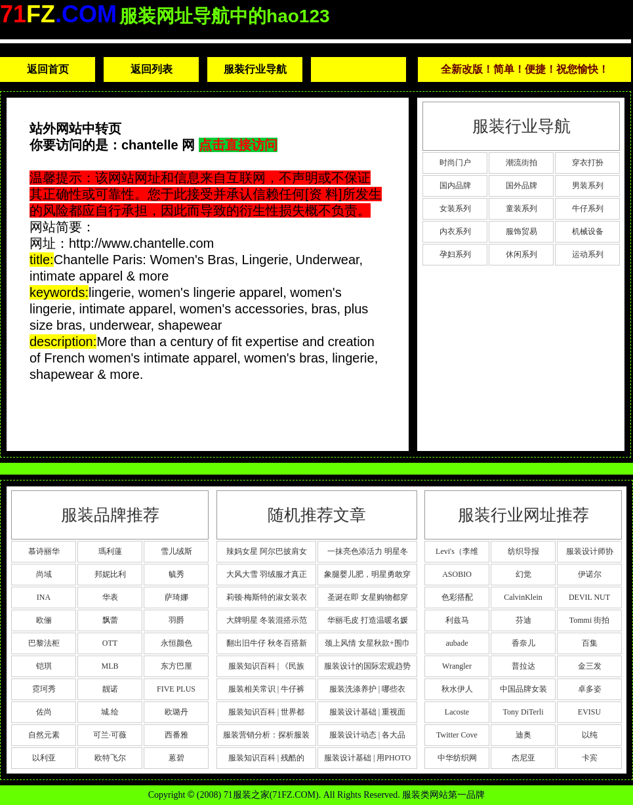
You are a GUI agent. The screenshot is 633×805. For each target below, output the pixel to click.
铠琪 (44, 666)
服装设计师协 (589, 551)
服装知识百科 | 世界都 (266, 712)
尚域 (44, 574)
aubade (457, 643)
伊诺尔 (590, 574)
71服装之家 (247, 795)
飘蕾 (110, 620)
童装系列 (521, 208)
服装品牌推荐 (110, 515)
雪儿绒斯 (176, 551)
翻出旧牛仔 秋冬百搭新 (266, 643)
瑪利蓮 (110, 551)
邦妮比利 (110, 574)
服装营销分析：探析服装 (266, 734)
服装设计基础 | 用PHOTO (367, 757)
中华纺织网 (457, 757)
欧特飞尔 (110, 757)
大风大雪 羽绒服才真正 (266, 574)
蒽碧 (176, 757)
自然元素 (44, 734)
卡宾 (590, 757)
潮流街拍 (521, 162)
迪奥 (523, 734)
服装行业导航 (255, 69)
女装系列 (455, 208)
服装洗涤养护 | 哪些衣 (367, 689)
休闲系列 (521, 254)
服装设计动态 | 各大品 (367, 734)
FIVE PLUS (176, 689)
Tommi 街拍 (589, 620)
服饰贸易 (521, 231)
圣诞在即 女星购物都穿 (367, 597)
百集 (590, 643)
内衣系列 (455, 231)
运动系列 (587, 254)
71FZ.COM (294, 795)
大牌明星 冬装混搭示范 (266, 620)
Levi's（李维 (457, 551)
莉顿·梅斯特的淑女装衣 (266, 597)
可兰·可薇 (110, 734)
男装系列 (587, 185)
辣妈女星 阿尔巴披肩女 (266, 551)
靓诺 (110, 689)
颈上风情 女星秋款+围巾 (367, 643)
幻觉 (523, 574)
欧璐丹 (176, 712)
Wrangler (457, 666)
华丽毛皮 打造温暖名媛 (367, 620)
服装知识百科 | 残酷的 (266, 757)
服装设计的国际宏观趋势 (367, 666)
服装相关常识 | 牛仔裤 (266, 689)
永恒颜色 (176, 643)
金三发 (590, 666)
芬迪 (523, 620)
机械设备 (587, 231)
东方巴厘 (176, 666)
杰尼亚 (523, 757)
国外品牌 (521, 185)
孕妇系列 (455, 254)
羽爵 (176, 620)
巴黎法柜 (44, 643)
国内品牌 (455, 185)
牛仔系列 (587, 208)
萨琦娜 (176, 597)
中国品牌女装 (523, 689)
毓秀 (176, 574)
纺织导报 (523, 551)
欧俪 (44, 620)
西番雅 (176, 734)
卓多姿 (590, 689)
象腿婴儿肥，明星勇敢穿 (367, 574)
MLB (109, 666)
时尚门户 (455, 162)
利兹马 (457, 620)
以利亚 (44, 757)
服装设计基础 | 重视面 (367, 712)
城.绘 (110, 712)
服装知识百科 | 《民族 (266, 666)
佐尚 (44, 712)
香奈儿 (523, 643)
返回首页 (48, 69)
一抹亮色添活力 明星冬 (367, 551)
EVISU (589, 712)
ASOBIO (457, 574)
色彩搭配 (457, 597)
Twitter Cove (457, 734)
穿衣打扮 (587, 162)
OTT (109, 643)
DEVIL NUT (589, 597)
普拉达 (523, 666)
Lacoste (457, 712)
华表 (110, 597)
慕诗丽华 (44, 551)
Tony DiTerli (523, 712)
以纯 (590, 734)
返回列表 (152, 69)
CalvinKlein (523, 597)
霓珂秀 (44, 689)
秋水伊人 (457, 689)
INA (44, 597)
